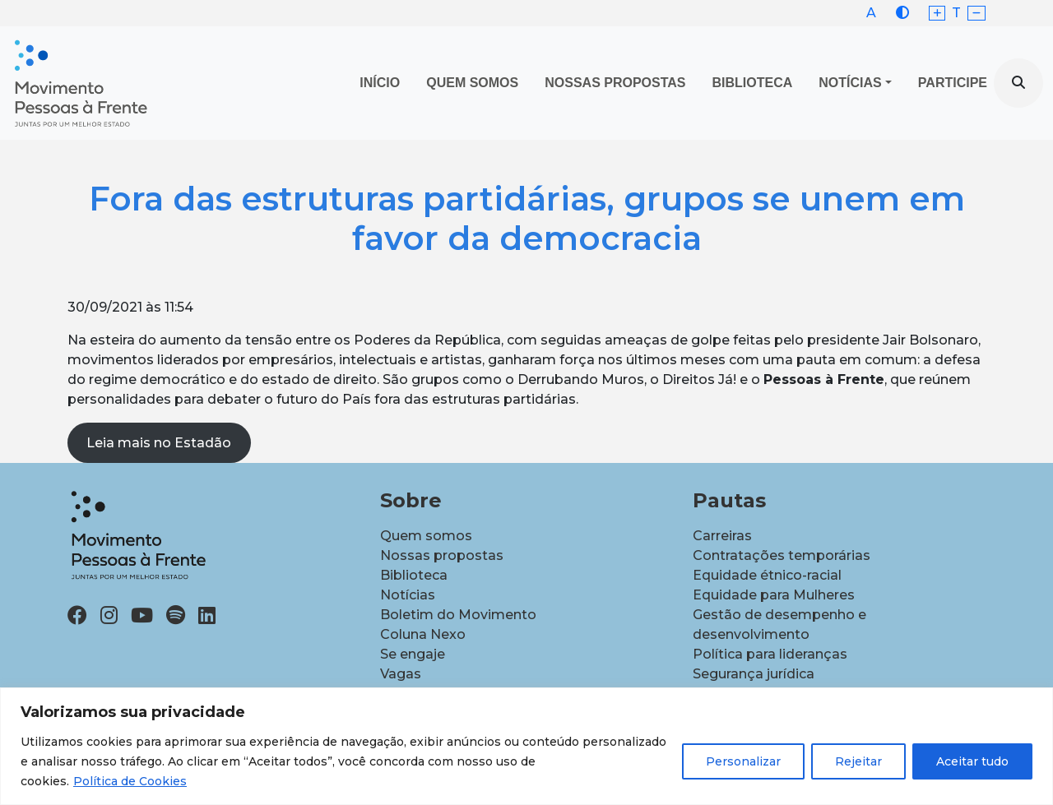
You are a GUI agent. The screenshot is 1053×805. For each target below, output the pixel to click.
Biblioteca (752, 83)
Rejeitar (858, 761)
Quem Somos (472, 83)
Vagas (400, 674)
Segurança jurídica (753, 674)
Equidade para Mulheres (774, 595)
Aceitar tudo (972, 761)
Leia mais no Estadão (158, 443)
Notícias (850, 83)
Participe (952, 83)
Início (380, 83)
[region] (526, 746)
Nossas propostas (615, 83)
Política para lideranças (770, 654)
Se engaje (412, 654)
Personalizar (743, 761)
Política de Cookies (130, 781)
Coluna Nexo (423, 634)
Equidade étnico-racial (767, 575)
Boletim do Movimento (458, 614)
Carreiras (722, 536)
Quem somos (426, 536)
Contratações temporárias (781, 555)
